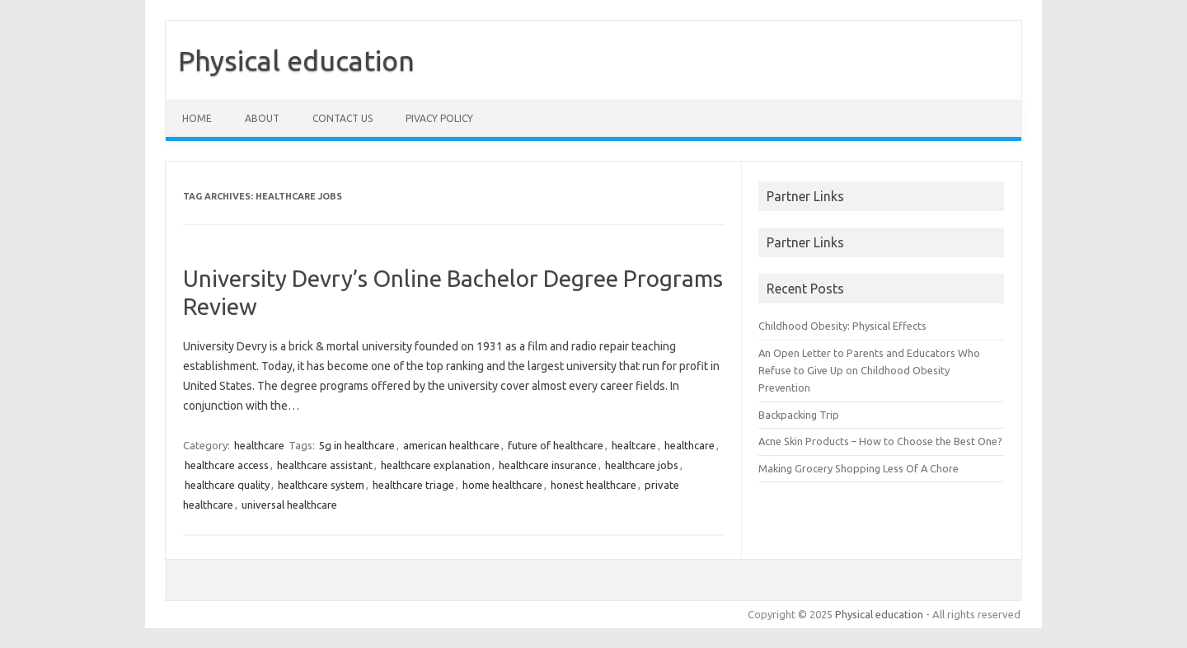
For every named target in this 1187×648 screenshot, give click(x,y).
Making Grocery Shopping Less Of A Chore (858, 468)
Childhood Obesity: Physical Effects (842, 325)
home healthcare (502, 485)
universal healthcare (289, 504)
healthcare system (321, 485)
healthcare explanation (435, 465)
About (262, 118)
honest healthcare (593, 485)
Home (197, 118)
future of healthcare (555, 445)
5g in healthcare (357, 445)
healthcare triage (413, 485)
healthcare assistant (325, 465)
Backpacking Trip (798, 414)
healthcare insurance (548, 465)
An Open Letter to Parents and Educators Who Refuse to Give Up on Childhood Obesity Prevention (869, 370)
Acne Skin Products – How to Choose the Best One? (880, 441)
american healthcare (451, 445)
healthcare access (227, 465)
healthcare (259, 445)
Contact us (342, 118)
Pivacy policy (439, 118)
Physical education (296, 60)
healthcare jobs (641, 465)
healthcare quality (227, 485)
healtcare (634, 445)
